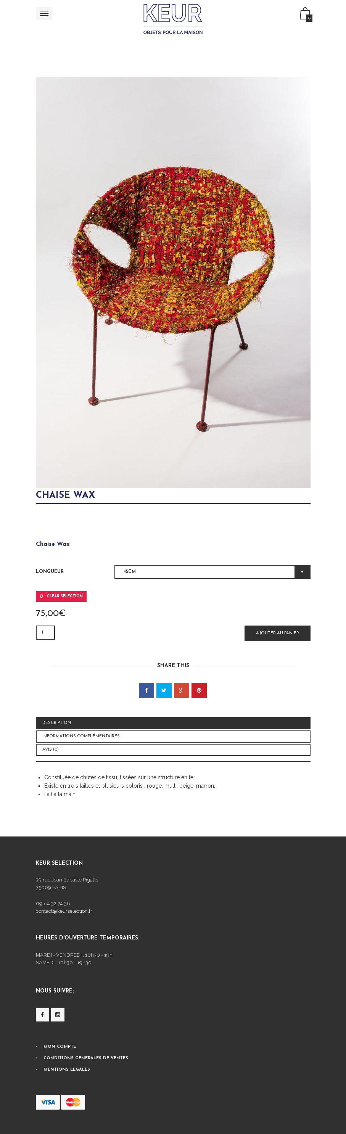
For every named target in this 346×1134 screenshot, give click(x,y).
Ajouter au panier (277, 633)
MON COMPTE (59, 1047)
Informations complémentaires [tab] (81, 736)
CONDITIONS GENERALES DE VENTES (85, 1058)
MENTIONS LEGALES (66, 1070)
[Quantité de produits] (45, 633)
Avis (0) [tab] (50, 750)
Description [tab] (56, 723)
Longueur (50, 571)
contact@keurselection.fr (64, 911)
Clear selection (61, 596)
